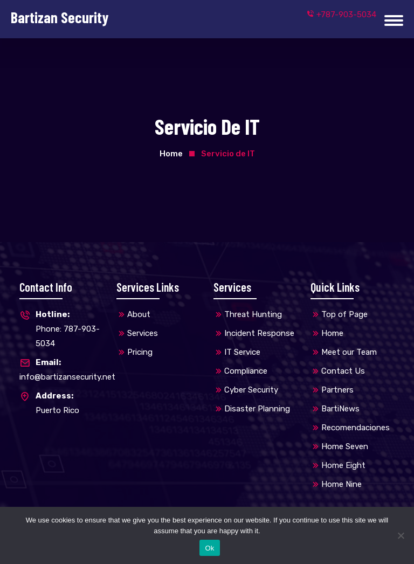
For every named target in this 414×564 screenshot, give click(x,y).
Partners (337, 390)
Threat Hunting (253, 314)
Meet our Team (349, 352)
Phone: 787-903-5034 (61, 327)
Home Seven (344, 446)
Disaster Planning (257, 409)
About (138, 314)
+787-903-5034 (341, 14)
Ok (209, 548)
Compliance (245, 371)
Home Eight (343, 465)
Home (171, 154)
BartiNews (340, 409)
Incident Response (259, 333)
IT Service (242, 352)
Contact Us (343, 371)
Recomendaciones (355, 427)
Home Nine (341, 484)
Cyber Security (251, 390)
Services (142, 333)
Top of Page (344, 314)
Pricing (140, 352)
